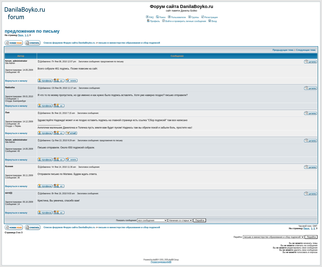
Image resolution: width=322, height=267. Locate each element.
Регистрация (209, 17)
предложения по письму (32, 31)
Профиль (153, 21)
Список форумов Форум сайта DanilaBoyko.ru (69, 43)
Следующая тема (305, 50)
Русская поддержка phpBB (161, 262)
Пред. (21, 35)
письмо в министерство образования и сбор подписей (129, 43)
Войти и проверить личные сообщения (184, 21)
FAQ (150, 17)
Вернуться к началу (16, 81)
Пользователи (177, 17)
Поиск (160, 17)
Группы (193, 17)
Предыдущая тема (283, 50)
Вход (212, 21)
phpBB (155, 260)
